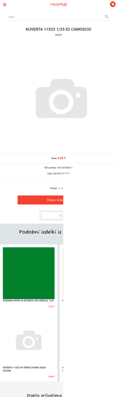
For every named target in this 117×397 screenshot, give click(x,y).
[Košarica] (113, 4)
